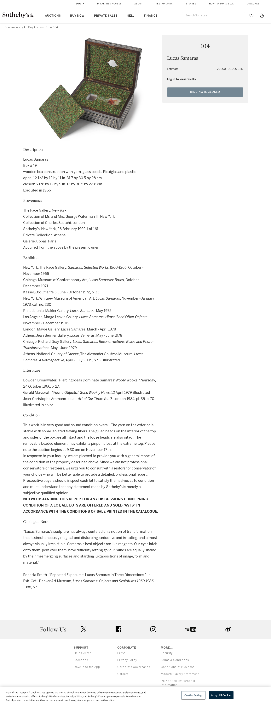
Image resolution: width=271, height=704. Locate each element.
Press (121, 653)
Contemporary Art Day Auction (24, 27)
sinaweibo (228, 629)
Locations (81, 660)
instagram (153, 629)
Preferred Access (109, 4)
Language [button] (252, 4)
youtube (190, 629)
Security (167, 653)
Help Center (82, 653)
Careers (123, 674)
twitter (84, 629)
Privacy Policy (127, 660)
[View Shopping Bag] (262, 15)
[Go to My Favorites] (251, 15)
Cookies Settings (193, 695)
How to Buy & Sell (221, 4)
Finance (151, 15)
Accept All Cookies (221, 695)
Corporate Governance (133, 667)
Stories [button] (191, 4)
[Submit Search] (240, 15)
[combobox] (213, 15)
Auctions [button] (53, 15)
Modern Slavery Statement (180, 674)
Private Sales (106, 15)
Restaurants (164, 4)
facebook (118, 629)
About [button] (138, 4)
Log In (80, 4)
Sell (131, 15)
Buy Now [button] (77, 15)
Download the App (87, 667)
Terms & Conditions (175, 660)
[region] (135, 695)
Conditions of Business (178, 667)
